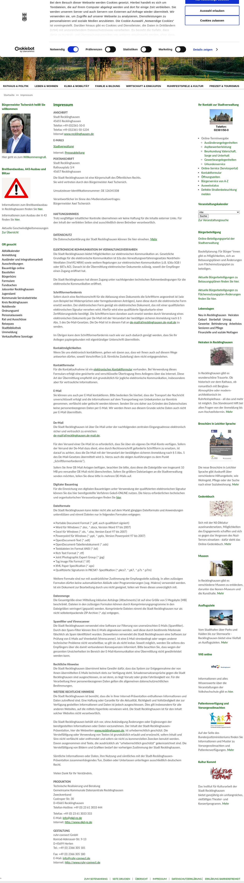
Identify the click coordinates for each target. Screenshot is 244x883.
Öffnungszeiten (210, 177)
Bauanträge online (13, 268)
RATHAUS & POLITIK (16, 86)
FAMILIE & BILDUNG (107, 86)
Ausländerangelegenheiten (221, 142)
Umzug (227, 319)
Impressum (26, 95)
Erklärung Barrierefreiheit (222, 879)
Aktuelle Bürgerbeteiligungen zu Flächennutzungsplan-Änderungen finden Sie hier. (219, 294)
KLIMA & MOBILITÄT (76, 86)
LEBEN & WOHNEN (46, 86)
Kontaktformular (211, 172)
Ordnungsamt (10, 310)
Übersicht (141, 879)
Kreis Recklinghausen (15, 302)
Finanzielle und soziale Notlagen (218, 332)
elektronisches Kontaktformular (113, 369)
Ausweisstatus (210, 185)
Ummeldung (9, 332)
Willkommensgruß (34, 157)
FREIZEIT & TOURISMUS (224, 86)
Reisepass (8, 323)
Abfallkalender (11, 251)
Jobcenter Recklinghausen (18, 289)
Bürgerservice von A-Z (214, 181)
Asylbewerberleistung (217, 147)
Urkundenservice (214, 164)
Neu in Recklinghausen (212, 315)
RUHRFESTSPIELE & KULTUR (185, 86)
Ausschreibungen (12, 263)
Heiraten (233, 315)
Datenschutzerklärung (187, 879)
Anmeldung (9, 255)
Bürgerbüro (9, 276)
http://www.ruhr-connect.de (82, 862)
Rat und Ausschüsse (14, 319)
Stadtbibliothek (11, 328)
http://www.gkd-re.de (78, 822)
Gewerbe (203, 323)
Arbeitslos (235, 323)
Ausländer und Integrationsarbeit (22, 259)
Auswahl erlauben (212, 22)
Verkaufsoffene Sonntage (17, 336)
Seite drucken (121, 879)
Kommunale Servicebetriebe (19, 298)
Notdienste (9, 306)
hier (40, 209)
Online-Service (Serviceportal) (219, 168)
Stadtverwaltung (63, 146)
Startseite (9, 95)
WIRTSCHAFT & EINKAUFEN (143, 86)
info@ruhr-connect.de (76, 858)
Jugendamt (8, 293)
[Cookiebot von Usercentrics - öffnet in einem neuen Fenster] (24, 61)
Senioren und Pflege (210, 328)
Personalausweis (12, 315)
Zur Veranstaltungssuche (213, 220)
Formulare (8, 281)
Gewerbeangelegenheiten (220, 160)
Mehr (153, 239)
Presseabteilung (75, 152)
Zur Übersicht (10, 232)
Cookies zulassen (212, 31)
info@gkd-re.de (72, 818)
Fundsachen (9, 285)
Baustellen (8, 272)
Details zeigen (202, 61)
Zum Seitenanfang (96, 879)
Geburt (202, 319)
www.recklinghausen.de (79, 134)
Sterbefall (215, 319)
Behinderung (219, 323)
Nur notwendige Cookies (212, 11)
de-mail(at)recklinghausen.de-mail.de (153, 322)
